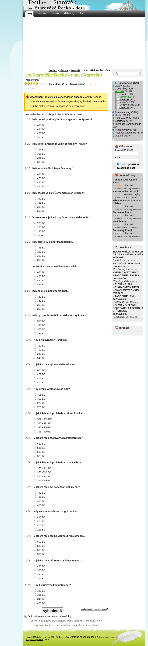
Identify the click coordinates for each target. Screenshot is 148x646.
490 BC (40, 174)
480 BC (40, 186)
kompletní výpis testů (34, 639)
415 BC (40, 129)
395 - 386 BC (43, 427)
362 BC (40, 305)
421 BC (40, 603)
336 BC (40, 202)
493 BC (40, 272)
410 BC (40, 125)
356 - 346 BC (43, 480)
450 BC (40, 505)
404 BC (40, 521)
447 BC (40, 492)
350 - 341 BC (43, 468)
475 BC (40, 178)
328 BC (40, 153)
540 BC (40, 358)
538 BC (40, 451)
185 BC (40, 227)
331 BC (40, 251)
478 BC (40, 133)
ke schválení (47, 637)
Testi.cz (53, 70)
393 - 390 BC (43, 431)
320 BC (40, 345)
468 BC (40, 370)
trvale (121, 164)
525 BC (40, 456)
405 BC (40, 525)
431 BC (40, 501)
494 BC (40, 284)
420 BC (40, 349)
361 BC (40, 300)
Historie (63, 70)
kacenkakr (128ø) (67, 84)
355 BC (40, 329)
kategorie (124, 83)
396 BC (40, 309)
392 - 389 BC (43, 419)
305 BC (40, 394)
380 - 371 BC (43, 423)
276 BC (40, 403)
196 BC (40, 231)
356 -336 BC (43, 472)
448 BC (40, 496)
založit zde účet (126, 168)
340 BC (40, 198)
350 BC (40, 211)
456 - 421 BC (43, 476)
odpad (32, 637)
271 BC (40, 407)
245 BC (40, 157)
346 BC (40, 325)
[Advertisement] (84, 42)
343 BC (40, 247)
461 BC (40, 382)
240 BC (40, 353)
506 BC (40, 554)
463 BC (40, 378)
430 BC (40, 574)
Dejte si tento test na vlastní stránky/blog (49, 616)
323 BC (40, 255)
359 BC (40, 321)
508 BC (40, 550)
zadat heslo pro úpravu (94, 609)
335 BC (40, 162)
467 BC (40, 374)
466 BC (40, 578)
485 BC (40, 182)
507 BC (40, 541)
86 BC (39, 235)
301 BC (40, 398)
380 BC (40, 570)
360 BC (40, 296)
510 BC (40, 443)
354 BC (40, 149)
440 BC (40, 137)
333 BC (40, 260)
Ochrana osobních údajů (83, 637)
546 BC (40, 447)
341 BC (40, 590)
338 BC (40, 206)
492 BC (40, 280)
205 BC (40, 223)
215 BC (40, 529)
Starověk (75, 70)
